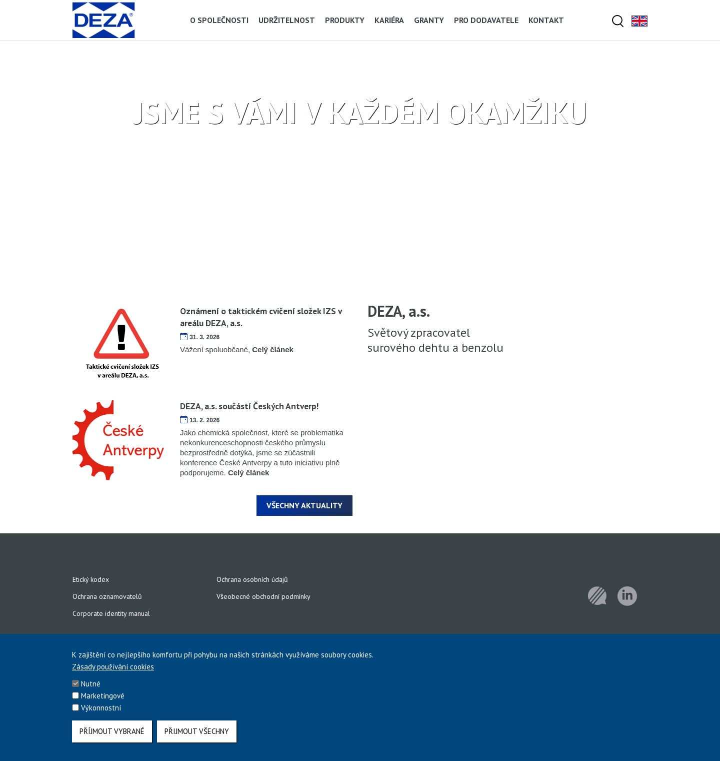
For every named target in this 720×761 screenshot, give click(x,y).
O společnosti (219, 20)
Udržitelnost (286, 20)
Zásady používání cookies (113, 668)
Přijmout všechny (196, 731)
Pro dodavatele (486, 20)
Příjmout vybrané (112, 731)
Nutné (90, 685)
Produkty (344, 20)
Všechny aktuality (304, 505)
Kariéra (389, 20)
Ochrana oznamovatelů (107, 596)
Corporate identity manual (111, 613)
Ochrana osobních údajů (252, 579)
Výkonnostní (101, 709)
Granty (429, 20)
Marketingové (102, 697)
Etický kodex (90, 579)
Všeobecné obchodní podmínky (263, 596)
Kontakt (546, 20)
